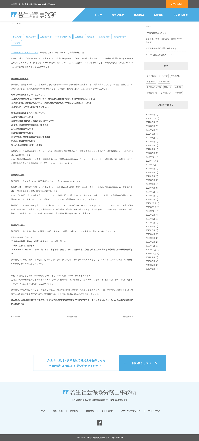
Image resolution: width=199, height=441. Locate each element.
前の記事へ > (128, 338)
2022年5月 (150, 159)
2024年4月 (150, 136)
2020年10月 (151, 232)
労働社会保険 (46, 58)
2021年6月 (150, 202)
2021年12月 (151, 178)
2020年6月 (150, 248)
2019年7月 (150, 286)
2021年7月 (150, 198)
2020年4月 (150, 256)
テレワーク (163, 97)
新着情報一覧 (72, 338)
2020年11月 (151, 229)
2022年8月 (150, 148)
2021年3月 (150, 213)
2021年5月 (150, 205)
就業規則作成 (104, 58)
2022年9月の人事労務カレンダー (160, 76)
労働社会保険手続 (63, 58)
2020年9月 (150, 236)
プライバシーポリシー (130, 411)
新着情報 (158, 15)
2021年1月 (150, 221)
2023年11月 (151, 140)
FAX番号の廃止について (156, 54)
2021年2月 (150, 217)
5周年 (148, 48)
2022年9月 (150, 144)
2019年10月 (151, 275)
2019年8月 (150, 283)
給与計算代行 (120, 58)
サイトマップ (154, 411)
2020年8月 (150, 240)
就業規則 (91, 58)
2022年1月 (150, 175)
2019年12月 (151, 271)
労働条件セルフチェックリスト (24, 74)
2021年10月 (151, 186)
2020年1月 (150, 267)
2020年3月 (150, 259)
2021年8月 (150, 194)
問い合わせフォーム (144, 363)
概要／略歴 (118, 15)
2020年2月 (150, 263)
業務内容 (139, 15)
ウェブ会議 (151, 97)
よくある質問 (180, 15)
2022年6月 (150, 155)
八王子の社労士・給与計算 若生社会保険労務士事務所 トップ (34, 25)
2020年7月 (150, 244)
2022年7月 (150, 151)
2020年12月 (151, 225)
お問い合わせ (177, 4)
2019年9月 (150, 279)
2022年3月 (150, 167)
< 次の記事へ (16, 338)
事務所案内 (17, 58)
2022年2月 (150, 171)
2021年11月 (151, 182)
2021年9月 (150, 190)
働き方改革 (31, 58)
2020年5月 (150, 252)
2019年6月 (150, 290)
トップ (98, 15)
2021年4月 (150, 209)
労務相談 (79, 58)
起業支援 (16, 64)
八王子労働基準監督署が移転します (161, 70)
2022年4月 (150, 163)
